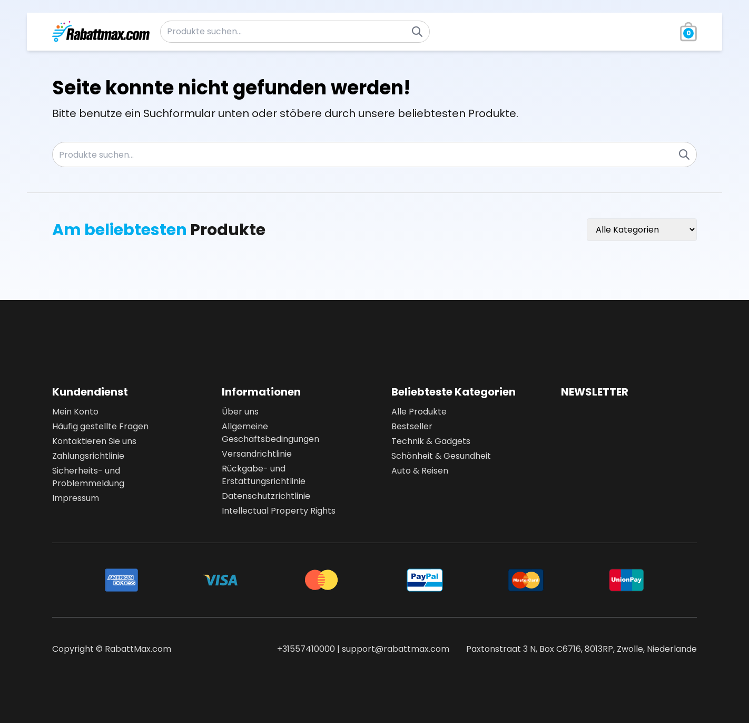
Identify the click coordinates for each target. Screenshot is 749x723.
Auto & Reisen (419, 471)
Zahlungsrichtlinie (88, 456)
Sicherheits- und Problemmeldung (88, 477)
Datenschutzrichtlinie (266, 496)
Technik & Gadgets (430, 441)
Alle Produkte (419, 412)
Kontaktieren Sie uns (94, 441)
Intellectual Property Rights (279, 511)
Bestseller (411, 426)
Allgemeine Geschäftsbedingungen (270, 432)
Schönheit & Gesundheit (441, 456)
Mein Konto (75, 412)
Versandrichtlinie (257, 454)
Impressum (75, 498)
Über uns (240, 412)
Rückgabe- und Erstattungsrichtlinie (263, 474)
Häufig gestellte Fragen (100, 426)
